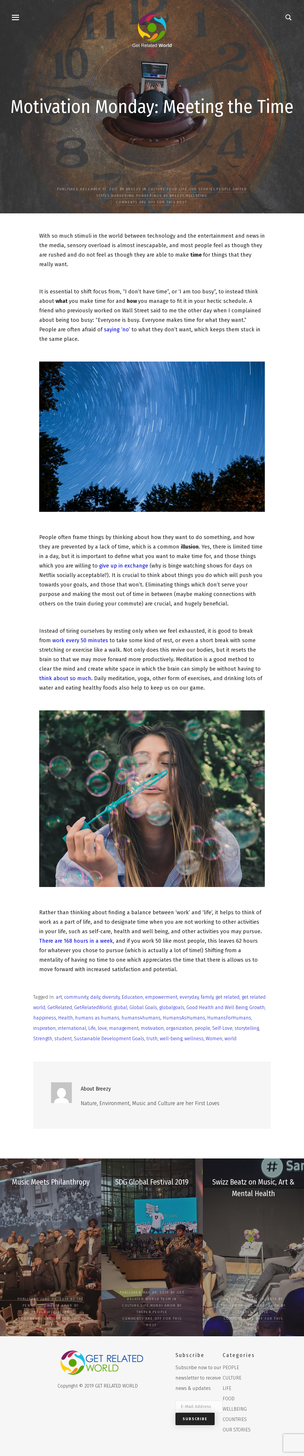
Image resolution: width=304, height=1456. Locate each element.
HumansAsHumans (184, 1018)
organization (179, 1028)
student (63, 1038)
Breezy (133, 189)
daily (95, 997)
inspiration (44, 1028)
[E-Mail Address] (199, 1407)
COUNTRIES (235, 1419)
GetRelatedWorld (93, 1007)
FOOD (172, 189)
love (102, 1028)
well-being (171, 1038)
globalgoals (171, 1007)
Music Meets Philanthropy (51, 1182)
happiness (44, 1018)
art (59, 997)
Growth (257, 1007)
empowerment (161, 997)
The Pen (229, 1306)
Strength (42, 1038)
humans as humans (97, 1018)
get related (228, 997)
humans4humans (141, 1018)
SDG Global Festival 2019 (152, 1182)
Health (65, 1018)
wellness (194, 1038)
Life (92, 1028)
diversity (111, 997)
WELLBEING (197, 196)
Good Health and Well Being (216, 1007)
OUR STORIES (202, 189)
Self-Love (222, 1028)
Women (214, 1038)
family (207, 997)
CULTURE (156, 189)
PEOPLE (223, 189)
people (202, 1028)
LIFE (183, 189)
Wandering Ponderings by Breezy (147, 196)
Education (132, 997)
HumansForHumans (229, 1018)
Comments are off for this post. (152, 202)
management (124, 1028)
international (72, 1028)
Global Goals (143, 1007)
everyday (189, 997)
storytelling (247, 1028)
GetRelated (60, 1007)
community (76, 997)
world (230, 1038)
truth (152, 1038)
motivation (152, 1028)
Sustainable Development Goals (109, 1038)
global (120, 1007)
